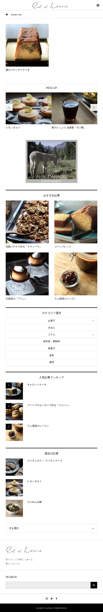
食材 (51, 362)
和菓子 (51, 348)
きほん (51, 327)
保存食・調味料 (51, 341)
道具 (51, 355)
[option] (29, 111)
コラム (51, 334)
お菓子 (51, 320)
